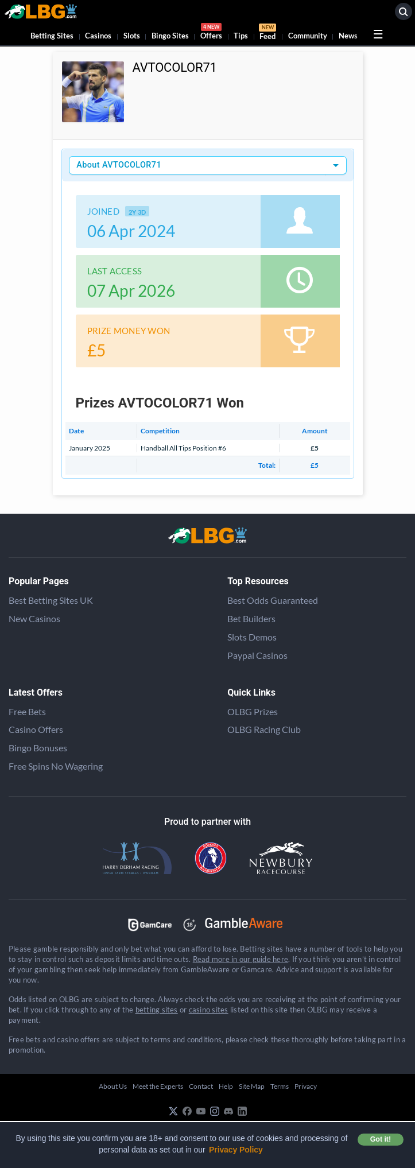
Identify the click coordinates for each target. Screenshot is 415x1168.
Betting (51, 35)
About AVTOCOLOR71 (118, 165)
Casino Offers (36, 729)
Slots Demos (252, 636)
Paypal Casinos (257, 655)
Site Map (252, 1086)
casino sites (208, 1009)
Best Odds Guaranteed (272, 600)
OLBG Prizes (252, 711)
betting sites (156, 1009)
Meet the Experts (158, 1086)
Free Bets (27, 711)
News (348, 35)
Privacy (305, 1086)
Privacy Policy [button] (236, 1149)
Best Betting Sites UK (51, 600)
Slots (131, 35)
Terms (279, 1086)
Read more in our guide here (240, 959)
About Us (113, 1086)
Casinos (98, 35)
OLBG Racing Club (264, 729)
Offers (211, 33)
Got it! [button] (380, 1139)
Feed (267, 33)
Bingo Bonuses (38, 747)
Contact (201, 1086)
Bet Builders (251, 618)
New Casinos (34, 618)
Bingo (170, 35)
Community (307, 35)
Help (226, 1086)
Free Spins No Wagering (56, 765)
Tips (241, 35)
